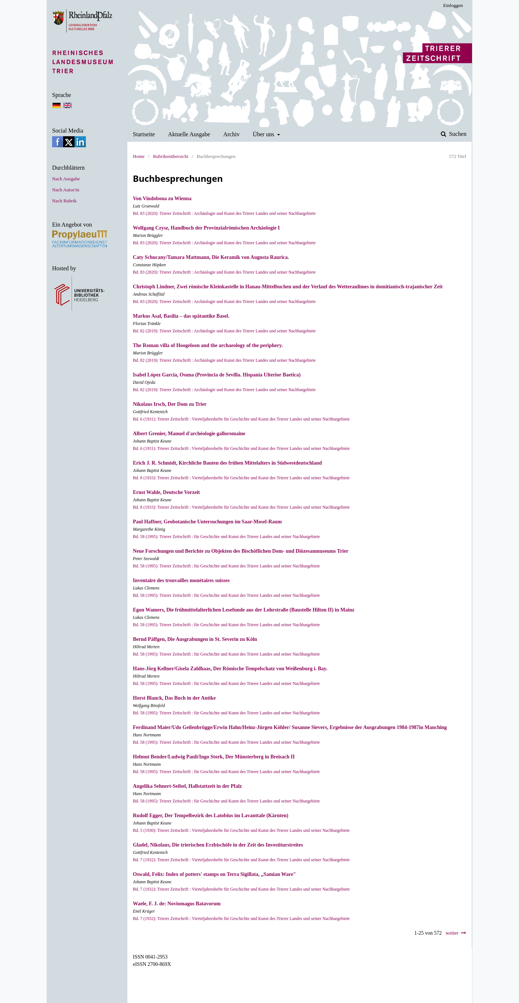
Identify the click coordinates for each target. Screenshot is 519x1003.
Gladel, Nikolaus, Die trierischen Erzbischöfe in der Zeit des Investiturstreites (218, 845)
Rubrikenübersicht (170, 156)
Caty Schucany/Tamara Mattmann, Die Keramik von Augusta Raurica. (211, 257)
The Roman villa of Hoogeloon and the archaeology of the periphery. (208, 345)
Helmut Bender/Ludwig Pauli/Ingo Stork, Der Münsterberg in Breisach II (214, 757)
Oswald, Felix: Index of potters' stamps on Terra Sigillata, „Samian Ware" (214, 874)
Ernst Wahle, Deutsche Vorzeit (166, 492)
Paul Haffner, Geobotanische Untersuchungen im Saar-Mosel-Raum (207, 521)
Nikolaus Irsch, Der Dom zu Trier (170, 404)
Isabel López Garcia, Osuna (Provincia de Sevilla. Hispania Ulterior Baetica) (217, 375)
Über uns (264, 134)
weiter (452, 933)
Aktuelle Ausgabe (189, 134)
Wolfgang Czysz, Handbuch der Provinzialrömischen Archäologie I (206, 228)
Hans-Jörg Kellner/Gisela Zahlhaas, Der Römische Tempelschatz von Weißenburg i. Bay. (230, 668)
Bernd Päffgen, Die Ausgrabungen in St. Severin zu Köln (195, 639)
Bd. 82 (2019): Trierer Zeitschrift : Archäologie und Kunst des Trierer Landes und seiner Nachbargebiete (224, 330)
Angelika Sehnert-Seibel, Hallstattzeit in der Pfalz (187, 786)
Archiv (231, 134)
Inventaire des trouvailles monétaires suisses (181, 580)
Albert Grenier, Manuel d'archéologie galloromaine (189, 433)
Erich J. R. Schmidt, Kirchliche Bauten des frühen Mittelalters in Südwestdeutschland (227, 463)
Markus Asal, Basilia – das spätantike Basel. (181, 316)
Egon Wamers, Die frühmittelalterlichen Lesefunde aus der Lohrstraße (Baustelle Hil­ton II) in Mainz (243, 610)
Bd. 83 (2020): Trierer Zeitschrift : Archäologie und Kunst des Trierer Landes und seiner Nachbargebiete (224, 213)
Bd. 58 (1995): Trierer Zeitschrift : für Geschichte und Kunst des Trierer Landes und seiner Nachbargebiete (226, 536)
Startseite (144, 134)
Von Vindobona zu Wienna (162, 198)
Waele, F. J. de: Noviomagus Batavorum (177, 903)
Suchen (457, 134)
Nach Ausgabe (66, 178)
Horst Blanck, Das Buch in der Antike (174, 698)
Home (139, 156)
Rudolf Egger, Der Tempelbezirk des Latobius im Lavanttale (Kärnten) (210, 815)
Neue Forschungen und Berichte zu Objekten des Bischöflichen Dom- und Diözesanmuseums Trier (240, 551)
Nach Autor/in (65, 189)
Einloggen (453, 5)
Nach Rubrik (64, 200)
